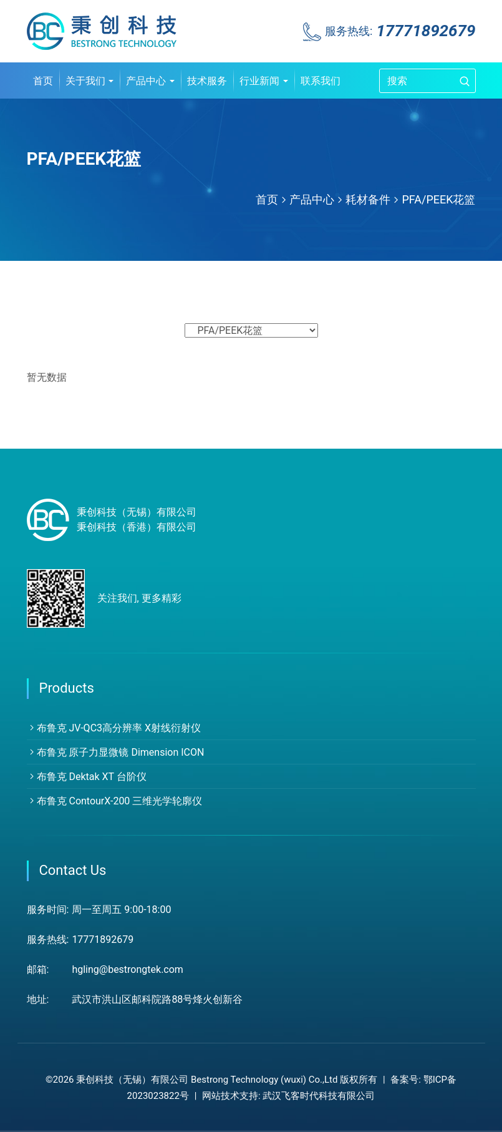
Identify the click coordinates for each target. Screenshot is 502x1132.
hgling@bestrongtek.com (127, 969)
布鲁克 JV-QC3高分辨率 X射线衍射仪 (114, 728)
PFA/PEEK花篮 (438, 199)
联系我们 (320, 81)
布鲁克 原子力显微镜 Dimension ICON (116, 752)
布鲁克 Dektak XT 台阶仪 (87, 777)
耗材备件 (367, 199)
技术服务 (207, 81)
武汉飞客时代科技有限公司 (319, 1095)
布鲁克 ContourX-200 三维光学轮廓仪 (115, 801)
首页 (43, 81)
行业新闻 (263, 81)
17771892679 (425, 30)
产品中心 (150, 81)
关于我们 (89, 81)
